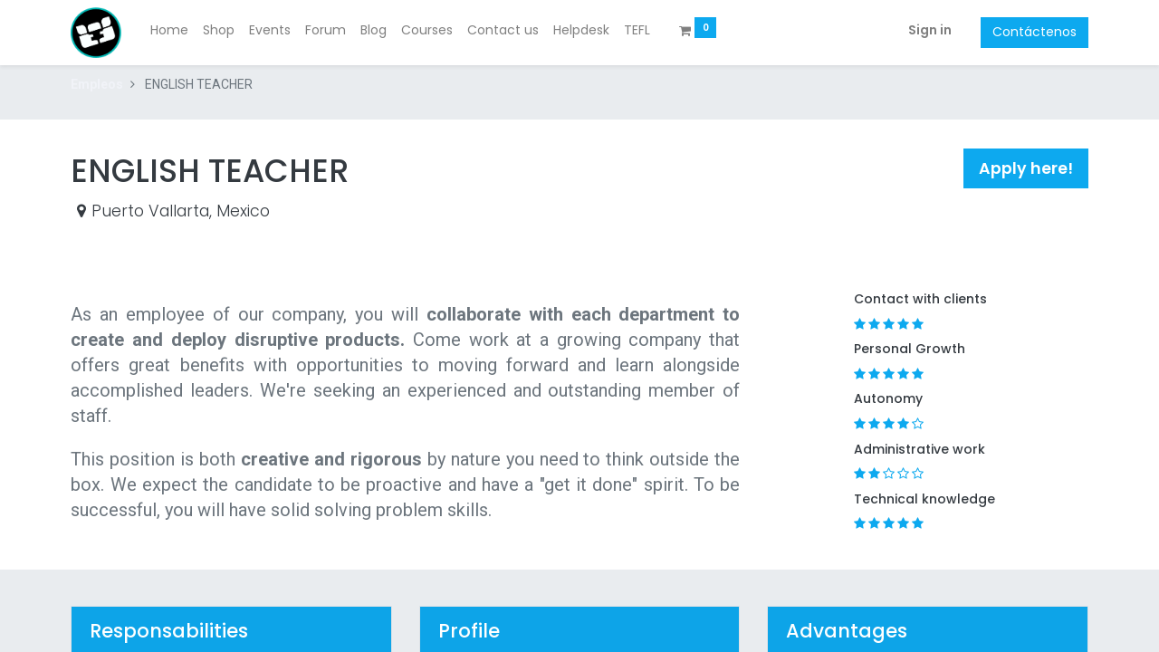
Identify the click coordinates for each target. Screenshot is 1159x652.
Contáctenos (1034, 32)
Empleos (97, 84)
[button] (1025, 168)
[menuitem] (169, 30)
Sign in (930, 30)
